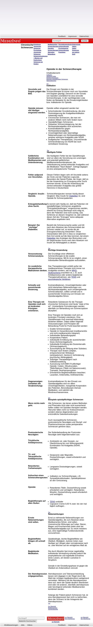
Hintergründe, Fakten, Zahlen (76, 46)
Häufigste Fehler (51, 76)
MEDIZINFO (11, 40)
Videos (29, 625)
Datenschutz (84, 36)
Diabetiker (73, 196)
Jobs (22, 625)
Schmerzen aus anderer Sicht (75, 52)
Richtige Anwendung (52, 77)
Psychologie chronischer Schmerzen (37, 52)
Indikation (49, 75)
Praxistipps (61, 52)
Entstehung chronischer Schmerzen (37, 46)
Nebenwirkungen (51, 80)
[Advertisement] (46, 17)
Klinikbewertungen (11, 625)
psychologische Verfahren (59, 279)
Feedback (62, 36)
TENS (73, 277)
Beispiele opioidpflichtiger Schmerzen (57, 79)
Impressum (72, 36)
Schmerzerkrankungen (41, 56)
